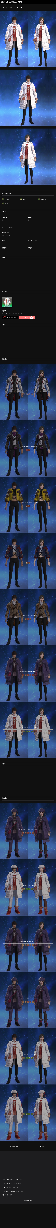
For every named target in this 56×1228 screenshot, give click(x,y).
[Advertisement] (28, 199)
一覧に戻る (14, 1170)
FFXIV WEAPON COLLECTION (11, 1207)
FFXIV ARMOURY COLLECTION (11, 2)
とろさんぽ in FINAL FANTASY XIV (12, 1214)
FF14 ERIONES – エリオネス (10, 1211)
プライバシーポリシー (8, 1218)
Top (42, 1170)
